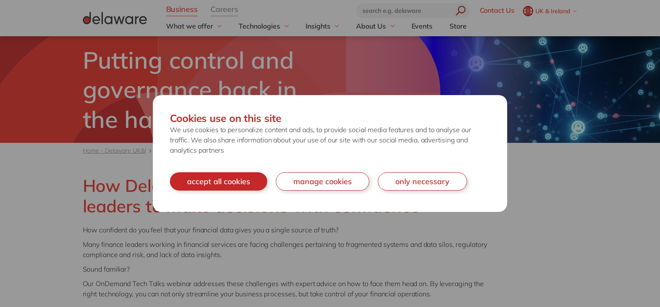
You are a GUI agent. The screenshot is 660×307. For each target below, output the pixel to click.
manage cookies (322, 181)
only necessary (422, 181)
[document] (330, 153)
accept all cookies (218, 181)
